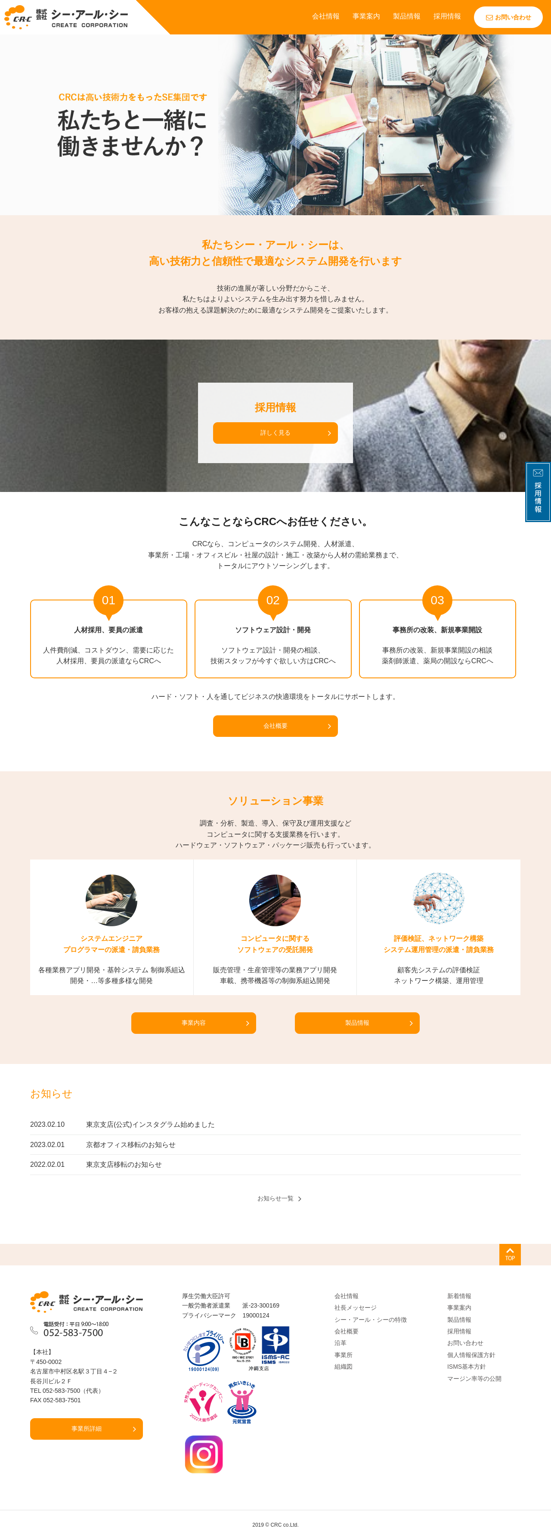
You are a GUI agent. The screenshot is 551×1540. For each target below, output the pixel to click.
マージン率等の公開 (474, 1378)
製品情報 (407, 16)
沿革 (340, 1342)
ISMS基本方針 (466, 1366)
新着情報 (459, 1296)
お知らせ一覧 (275, 1198)
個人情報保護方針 (471, 1354)
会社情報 (326, 16)
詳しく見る (275, 432)
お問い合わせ (508, 17)
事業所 (343, 1354)
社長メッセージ (355, 1307)
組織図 (343, 1366)
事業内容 (194, 1022)
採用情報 (447, 16)
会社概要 (275, 725)
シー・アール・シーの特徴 (370, 1319)
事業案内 (366, 16)
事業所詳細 (86, 1428)
